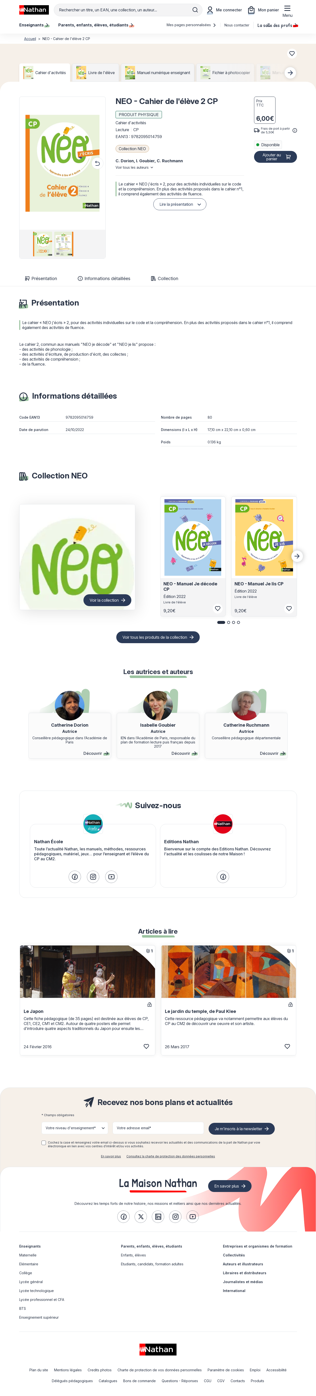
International (234, 1291)
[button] (62, 163)
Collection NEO (132, 148)
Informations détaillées (104, 278)
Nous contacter (236, 25)
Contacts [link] (238, 1381)
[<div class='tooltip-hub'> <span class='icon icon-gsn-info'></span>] (295, 130)
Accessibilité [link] (276, 1370)
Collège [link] (25, 1273)
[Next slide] (290, 73)
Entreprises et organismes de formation (257, 1246)
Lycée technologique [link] (36, 1291)
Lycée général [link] (31, 1282)
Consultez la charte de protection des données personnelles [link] (170, 1156)
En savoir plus (111, 1156)
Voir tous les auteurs (132, 167)
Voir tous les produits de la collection (154, 637)
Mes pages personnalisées (191, 25)
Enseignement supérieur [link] (39, 1317)
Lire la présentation (176, 204)
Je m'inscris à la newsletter (238, 1128)
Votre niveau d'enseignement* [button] (71, 1128)
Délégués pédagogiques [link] (72, 1381)
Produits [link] (257, 1381)
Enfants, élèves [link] (133, 1255)
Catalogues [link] (108, 1381)
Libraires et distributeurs (244, 1273)
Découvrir (95, 753)
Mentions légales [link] (68, 1370)
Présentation (41, 278)
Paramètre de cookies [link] (226, 1370)
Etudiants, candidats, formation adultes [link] (152, 1264)
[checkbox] (43, 1143)
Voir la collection (104, 600)
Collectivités (234, 1255)
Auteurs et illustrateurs (243, 1264)
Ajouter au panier (271, 156)
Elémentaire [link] (28, 1264)
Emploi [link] (255, 1370)
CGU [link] (207, 1381)
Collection (164, 278)
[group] (41, 244)
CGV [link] (221, 1381)
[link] (75, 877)
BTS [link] (22, 1308)
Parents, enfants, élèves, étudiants (151, 1246)
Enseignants (30, 1246)
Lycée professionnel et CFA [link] (41, 1299)
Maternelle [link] (28, 1255)
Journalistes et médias (243, 1282)
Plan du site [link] (38, 1370)
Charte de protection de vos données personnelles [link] (160, 1370)
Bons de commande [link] (139, 1381)
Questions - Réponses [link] (180, 1381)
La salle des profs (277, 24)
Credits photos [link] (100, 1370)
